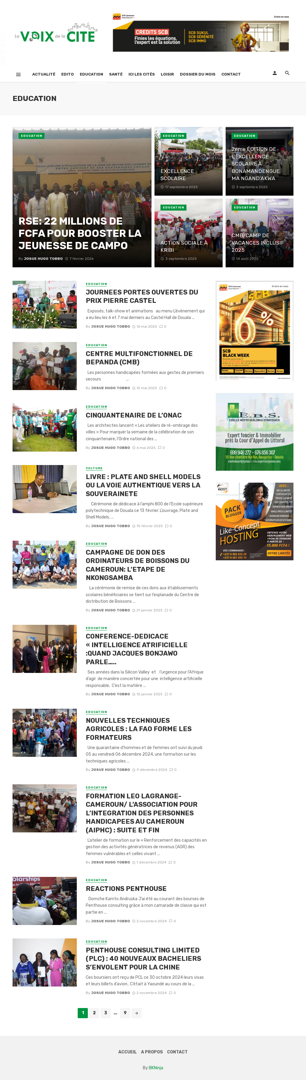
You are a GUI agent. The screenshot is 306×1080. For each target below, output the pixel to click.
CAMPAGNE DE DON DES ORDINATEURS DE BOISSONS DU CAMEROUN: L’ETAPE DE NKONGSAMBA (137, 565)
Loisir (167, 74)
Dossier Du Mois (197, 74)
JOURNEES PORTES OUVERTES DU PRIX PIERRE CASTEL (142, 296)
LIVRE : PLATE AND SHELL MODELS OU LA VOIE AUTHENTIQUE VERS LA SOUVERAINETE (143, 485)
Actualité (43, 74)
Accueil (127, 1052)
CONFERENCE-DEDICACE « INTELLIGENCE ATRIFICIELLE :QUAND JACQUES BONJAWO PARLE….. (137, 649)
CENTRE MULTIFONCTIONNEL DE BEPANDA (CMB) (139, 358)
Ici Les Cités (141, 74)
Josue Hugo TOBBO (110, 326)
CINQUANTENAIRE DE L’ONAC (134, 415)
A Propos (152, 1052)
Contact (231, 74)
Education (91, 74)
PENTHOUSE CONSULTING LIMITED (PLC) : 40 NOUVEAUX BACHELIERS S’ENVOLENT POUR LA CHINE (143, 958)
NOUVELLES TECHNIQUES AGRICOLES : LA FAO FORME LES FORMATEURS (139, 729)
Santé (116, 74)
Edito (67, 74)
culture (94, 468)
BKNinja (156, 1067)
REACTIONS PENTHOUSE (126, 888)
